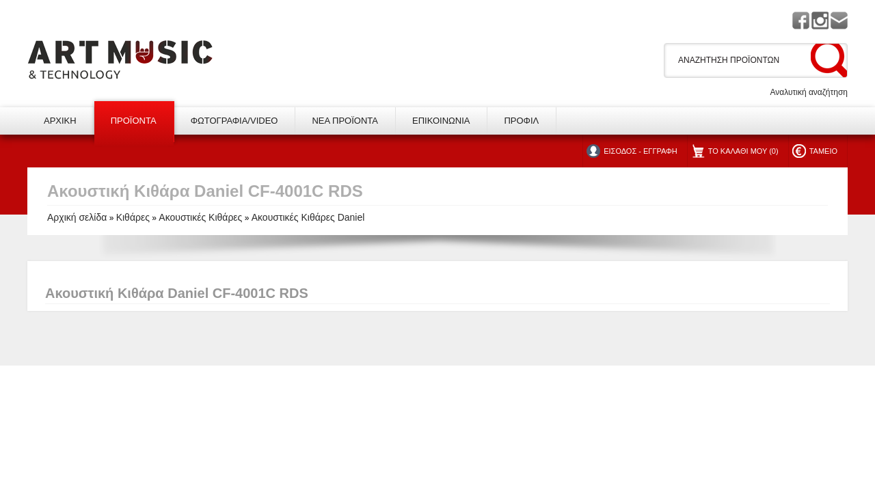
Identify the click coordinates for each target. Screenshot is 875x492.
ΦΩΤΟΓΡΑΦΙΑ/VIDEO (234, 120)
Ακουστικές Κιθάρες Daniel (308, 217)
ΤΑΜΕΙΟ (823, 151)
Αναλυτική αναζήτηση (809, 92)
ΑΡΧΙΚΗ (60, 120)
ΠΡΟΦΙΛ (521, 120)
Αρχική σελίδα (77, 217)
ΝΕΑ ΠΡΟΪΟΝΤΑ (345, 120)
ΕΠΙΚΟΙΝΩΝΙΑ (441, 120)
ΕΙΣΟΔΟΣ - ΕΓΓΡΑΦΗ (640, 151)
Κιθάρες (133, 217)
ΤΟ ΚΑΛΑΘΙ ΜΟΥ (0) (743, 151)
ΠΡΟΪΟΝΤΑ (134, 120)
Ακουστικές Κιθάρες (200, 217)
